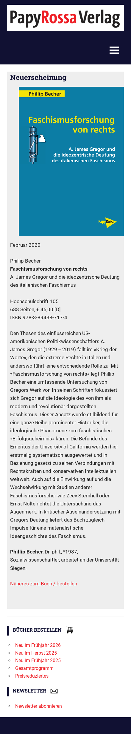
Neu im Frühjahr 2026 (38, 645)
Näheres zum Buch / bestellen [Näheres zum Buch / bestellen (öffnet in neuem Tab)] (43, 584)
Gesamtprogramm (34, 668)
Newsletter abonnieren (38, 706)
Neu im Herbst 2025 (36, 653)
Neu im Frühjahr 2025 (38, 660)
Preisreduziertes (32, 676)
